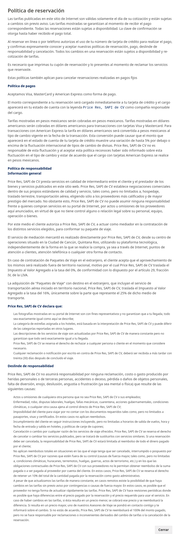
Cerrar (163, 529)
